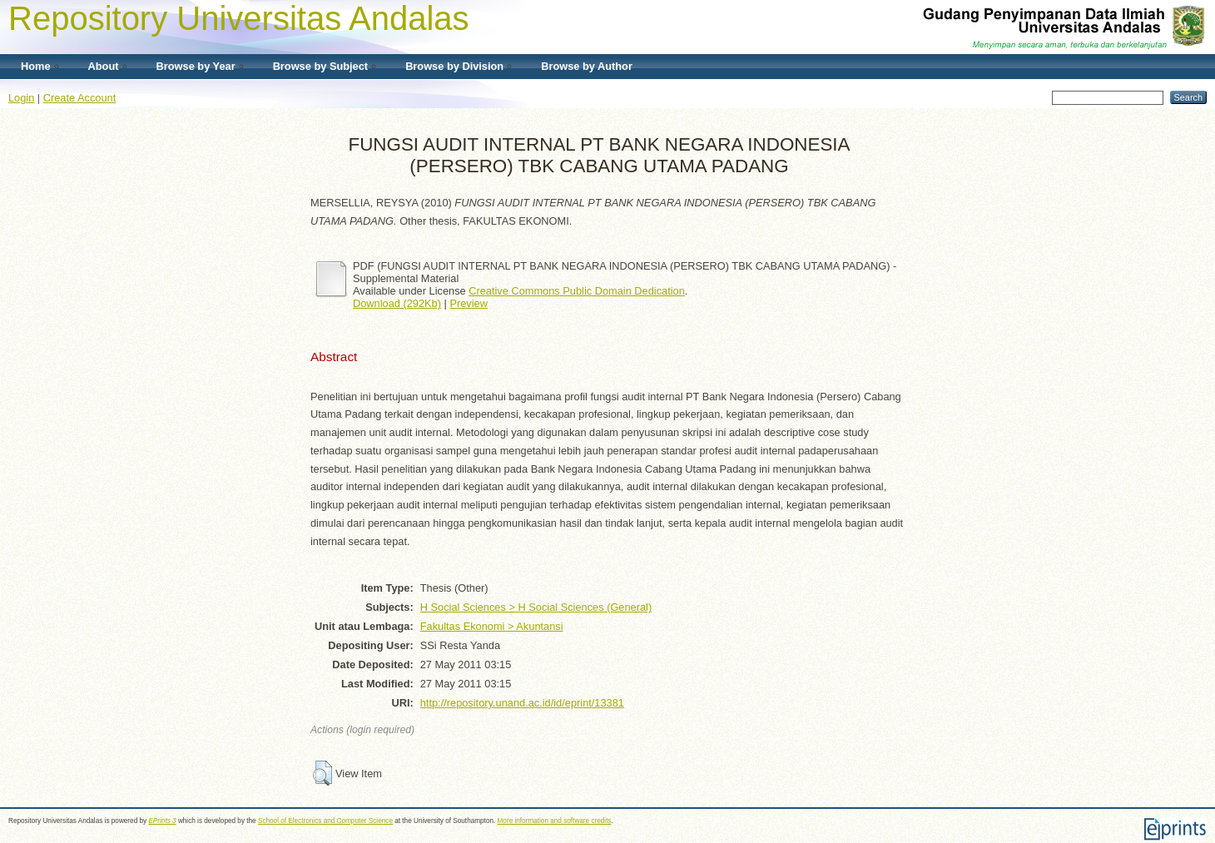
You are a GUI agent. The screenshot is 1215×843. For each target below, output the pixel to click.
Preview (468, 303)
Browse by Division (454, 66)
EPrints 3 (162, 821)
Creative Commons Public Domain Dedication (577, 291)
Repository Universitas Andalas (238, 18)
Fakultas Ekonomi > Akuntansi (491, 626)
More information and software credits (555, 821)
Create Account (80, 98)
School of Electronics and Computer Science (325, 821)
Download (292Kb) (397, 303)
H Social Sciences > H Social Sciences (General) (536, 607)
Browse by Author (586, 66)
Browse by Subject (321, 66)
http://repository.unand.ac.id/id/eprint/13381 (522, 703)
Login (21, 98)
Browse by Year (196, 66)
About (103, 66)
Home (36, 66)
